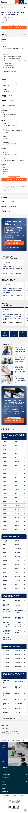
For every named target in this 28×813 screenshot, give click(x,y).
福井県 (4, 473)
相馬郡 (17, 564)
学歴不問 (5, 699)
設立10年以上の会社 (18, 704)
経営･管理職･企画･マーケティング (7, 611)
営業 (4, 600)
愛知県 (17, 481)
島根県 (4, 501)
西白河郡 (5, 560)
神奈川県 (5, 465)
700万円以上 (6, 662)
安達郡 (17, 541)
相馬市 (4, 568)
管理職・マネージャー (6, 704)
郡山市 (4, 556)
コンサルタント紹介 (5, 774)
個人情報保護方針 (7, 795)
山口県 (17, 505)
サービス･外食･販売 (18, 631)
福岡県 (4, 517)
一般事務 (17, 605)
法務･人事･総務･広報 (6, 605)
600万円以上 (18, 658)
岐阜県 (17, 477)
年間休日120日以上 (6, 681)
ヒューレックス (14, 807)
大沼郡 (17, 568)
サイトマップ (19, 797)
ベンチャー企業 (6, 709)
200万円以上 (18, 650)
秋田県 (4, 449)
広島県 (4, 505)
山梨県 (17, 473)
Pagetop (25, 810)
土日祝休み (5, 687)
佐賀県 (17, 517)
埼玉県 (17, 457)
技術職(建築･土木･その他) (19, 617)
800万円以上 (18, 662)
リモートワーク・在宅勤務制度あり (6, 693)
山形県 (17, 449)
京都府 (4, 489)
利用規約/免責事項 (11, 797)
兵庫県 (4, 493)
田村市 (17, 572)
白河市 (4, 584)
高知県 (17, 513)
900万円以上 (6, 666)
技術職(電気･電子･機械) (19, 611)
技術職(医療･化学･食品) (6, 617)
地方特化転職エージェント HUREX (7, 740)
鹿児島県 (5, 529)
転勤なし (3, 22)
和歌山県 (5, 497)
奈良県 (17, 493)
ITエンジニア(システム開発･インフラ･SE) (6, 624)
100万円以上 (6, 650)
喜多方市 (17, 552)
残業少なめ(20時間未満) (18, 687)
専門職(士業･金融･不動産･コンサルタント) (7, 631)
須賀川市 (17, 556)
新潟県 (17, 465)
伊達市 (17, 544)
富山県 (4, 469)
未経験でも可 (6, 712)
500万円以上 (6, 658)
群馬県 (4, 457)
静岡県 (4, 481)
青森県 (17, 442)
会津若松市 (18, 548)
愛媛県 (4, 513)
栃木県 (17, 453)
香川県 (17, 509)
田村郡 (4, 572)
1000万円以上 (18, 666)
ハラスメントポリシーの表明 (18, 795)
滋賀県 (17, 485)
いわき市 (5, 541)
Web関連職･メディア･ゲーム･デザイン (19, 624)
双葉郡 (4, 564)
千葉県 (4, 461)
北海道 (4, 442)
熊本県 (17, 521)
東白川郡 (5, 576)
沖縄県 (17, 529)
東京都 (17, 461)
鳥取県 (17, 497)
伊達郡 (4, 544)
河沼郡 (4, 548)
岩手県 (4, 446)
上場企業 (17, 712)
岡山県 (17, 501)
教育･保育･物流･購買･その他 (7, 638)
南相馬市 (5, 580)
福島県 (7, 725)
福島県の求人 (18, 740)
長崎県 (4, 521)
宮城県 (17, 446)
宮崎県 (17, 525)
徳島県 (4, 509)
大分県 (4, 525)
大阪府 (17, 489)
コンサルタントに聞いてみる (14, 27)
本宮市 (4, 588)
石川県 (17, 469)
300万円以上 (6, 654)
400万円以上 (18, 654)
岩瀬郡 (4, 552)
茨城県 (4, 453)
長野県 (4, 477)
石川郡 (17, 560)
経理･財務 (17, 600)
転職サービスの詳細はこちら (13, 247)
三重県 (4, 485)
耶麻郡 (17, 588)
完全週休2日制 (19, 681)
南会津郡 (17, 576)
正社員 (17, 699)
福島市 (17, 584)
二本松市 (17, 580)
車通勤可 (17, 709)
